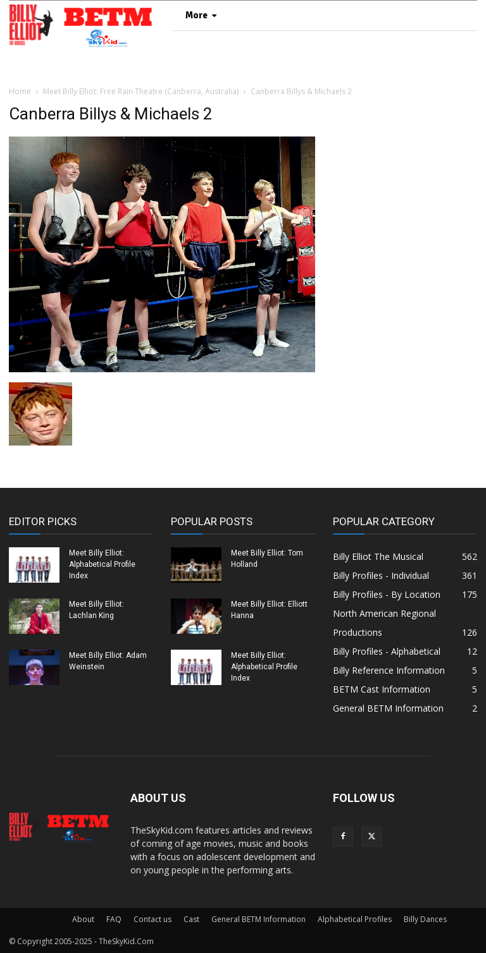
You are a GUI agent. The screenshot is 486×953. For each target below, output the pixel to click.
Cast (191, 919)
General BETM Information (258, 919)
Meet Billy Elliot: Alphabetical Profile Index (102, 564)
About (83, 919)
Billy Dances (425, 919)
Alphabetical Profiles (355, 919)
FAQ (114, 919)
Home (20, 91)
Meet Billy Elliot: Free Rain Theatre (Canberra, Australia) (141, 91)
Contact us (152, 919)
